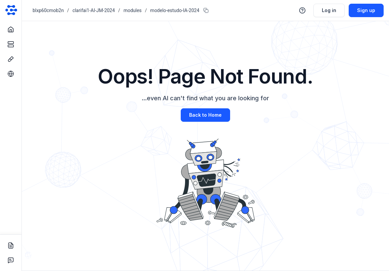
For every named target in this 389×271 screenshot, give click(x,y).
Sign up (366, 10)
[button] (302, 10)
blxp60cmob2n (48, 10)
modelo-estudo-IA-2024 (174, 10)
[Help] (302, 10)
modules (133, 10)
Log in (329, 10)
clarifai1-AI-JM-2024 (94, 10)
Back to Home (205, 115)
